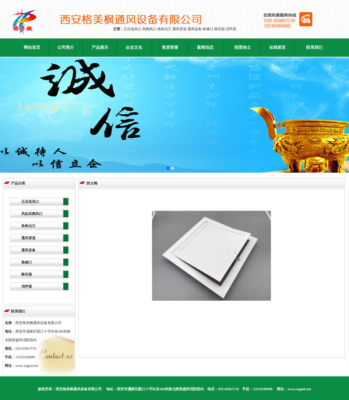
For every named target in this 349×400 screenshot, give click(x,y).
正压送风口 (30, 202)
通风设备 (28, 250)
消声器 (26, 286)
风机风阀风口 (32, 214)
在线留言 (277, 47)
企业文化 (134, 47)
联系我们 (314, 47)
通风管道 (28, 238)
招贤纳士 (242, 47)
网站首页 (32, 47)
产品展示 (100, 47)
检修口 (26, 262)
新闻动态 (205, 47)
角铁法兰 (28, 226)
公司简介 (65, 47)
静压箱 (26, 274)
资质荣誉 (170, 47)
